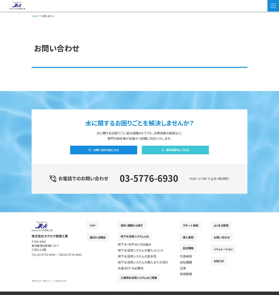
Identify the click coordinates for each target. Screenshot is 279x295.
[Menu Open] (273, 6)
